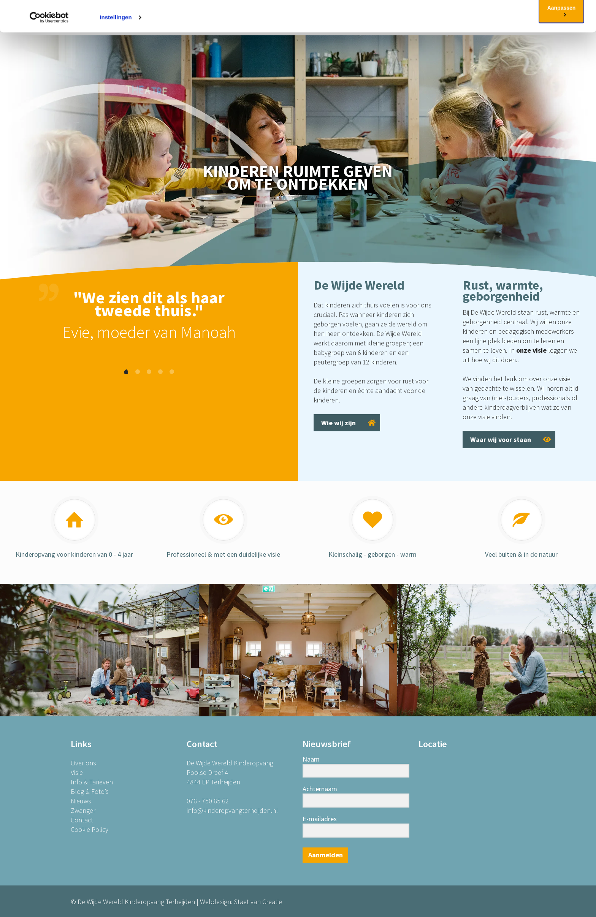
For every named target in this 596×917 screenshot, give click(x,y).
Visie (77, 772)
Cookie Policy (387, 27)
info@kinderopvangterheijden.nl (232, 810)
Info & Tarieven (92, 782)
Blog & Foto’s (90, 791)
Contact (82, 820)
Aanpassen (561, 42)
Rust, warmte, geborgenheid (503, 290)
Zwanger (83, 810)
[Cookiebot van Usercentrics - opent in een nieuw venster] (49, 48)
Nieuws (81, 801)
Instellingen (116, 48)
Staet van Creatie (258, 901)
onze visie (531, 350)
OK (562, 18)
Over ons (83, 763)
